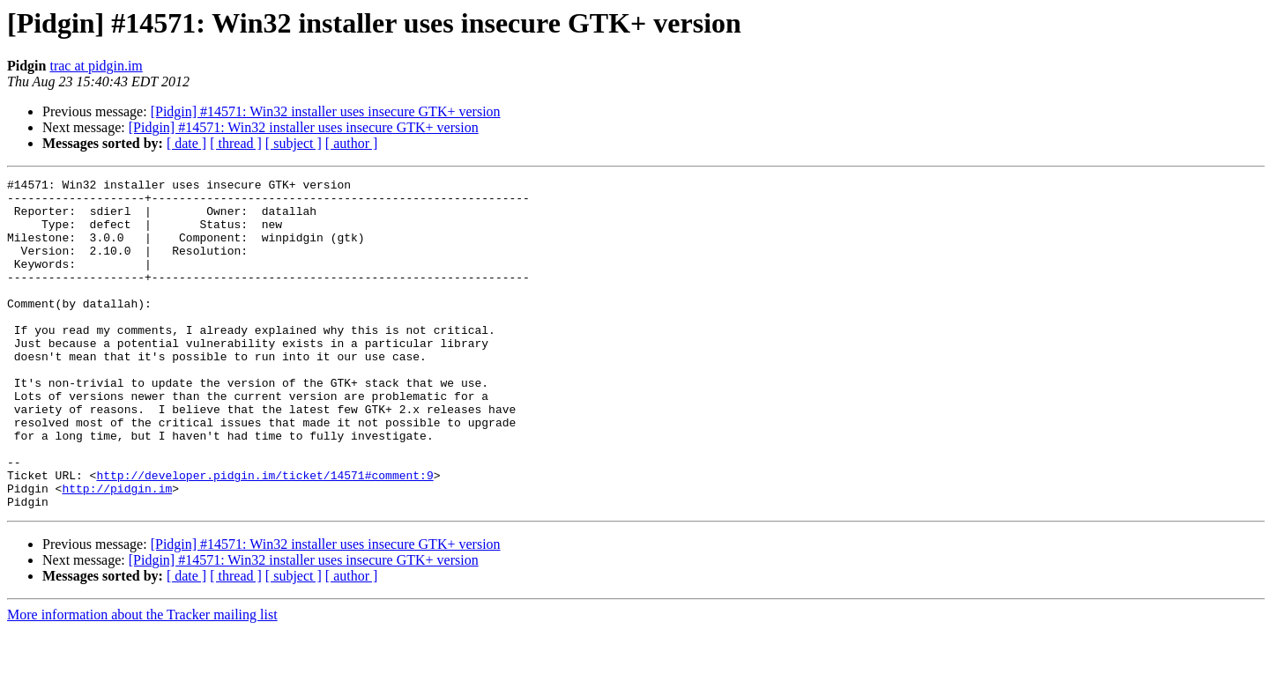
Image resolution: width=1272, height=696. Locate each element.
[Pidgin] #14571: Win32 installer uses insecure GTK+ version (326, 111)
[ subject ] (293, 143)
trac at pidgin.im (95, 65)
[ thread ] (236, 143)
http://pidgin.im (117, 551)
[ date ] (186, 143)
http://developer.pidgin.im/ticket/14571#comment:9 (264, 536)
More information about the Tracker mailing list (142, 680)
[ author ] (351, 143)
